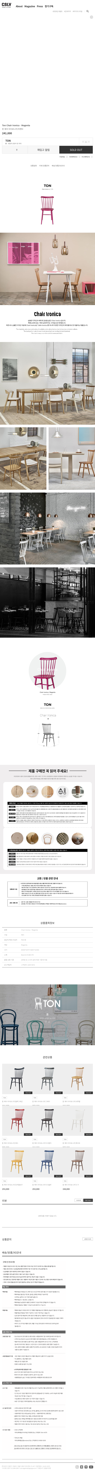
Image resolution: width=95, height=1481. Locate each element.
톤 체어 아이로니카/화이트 (71, 1143)
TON (8, 140)
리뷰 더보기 (88, 1200)
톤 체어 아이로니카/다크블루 (41, 1185)
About (19, 6)
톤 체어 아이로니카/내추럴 (71, 1101)
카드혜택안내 (86, 157)
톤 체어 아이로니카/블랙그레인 (12, 1101)
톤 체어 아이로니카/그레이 (41, 1101)
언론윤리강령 (47, 1468)
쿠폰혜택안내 (73, 157)
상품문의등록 (87, 1239)
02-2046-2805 (15, 1468)
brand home (47, 1030)
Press (40, 6)
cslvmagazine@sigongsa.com (28, 1468)
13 (49, 1022)
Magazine (29, 6)
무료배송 (62, 157)
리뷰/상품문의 (44, 165)
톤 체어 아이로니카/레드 (10, 1143)
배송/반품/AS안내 (58, 165)
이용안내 (40, 1468)
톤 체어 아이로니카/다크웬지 (41, 1143)
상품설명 (33, 165)
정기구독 (49, 6)
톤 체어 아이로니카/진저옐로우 (12, 1185)
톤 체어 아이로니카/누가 (71, 1185)
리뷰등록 (78, 1200)
